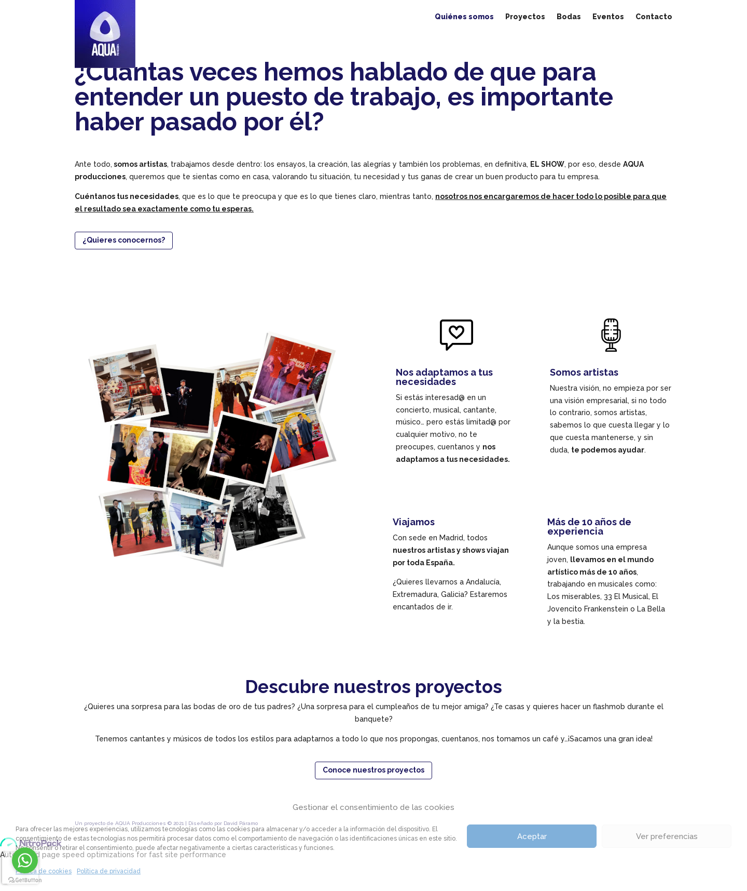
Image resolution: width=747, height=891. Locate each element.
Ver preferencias (667, 836)
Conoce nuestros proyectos (373, 770)
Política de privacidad (109, 871)
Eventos (608, 17)
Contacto (653, 17)
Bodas (569, 17)
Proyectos (525, 17)
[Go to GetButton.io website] (25, 880)
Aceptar (532, 836)
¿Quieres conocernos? (123, 240)
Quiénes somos (464, 17)
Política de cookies (44, 871)
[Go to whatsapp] (25, 860)
